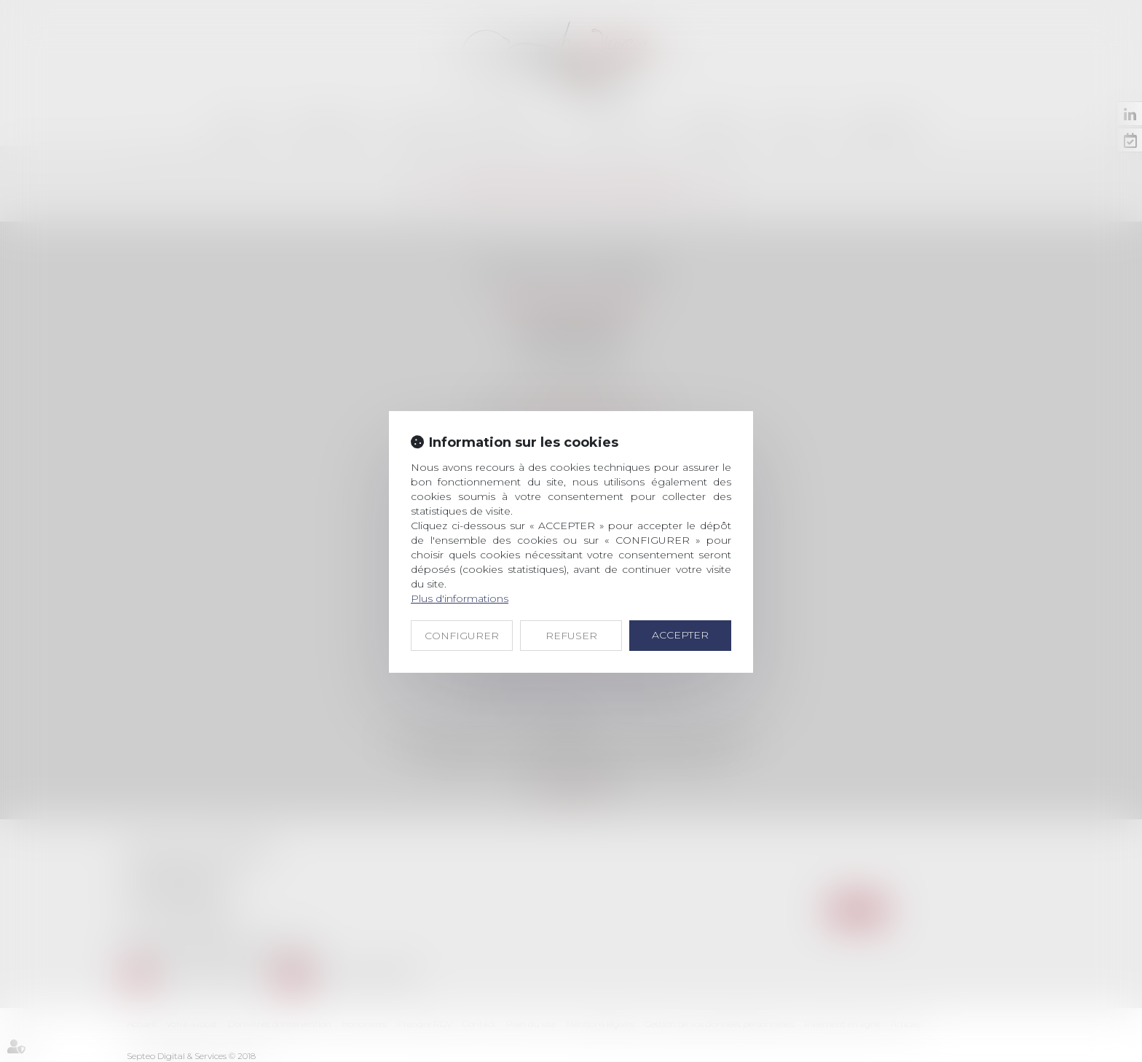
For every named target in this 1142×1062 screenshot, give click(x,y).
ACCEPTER (680, 634)
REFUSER (571, 635)
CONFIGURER (462, 635)
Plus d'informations (459, 598)
